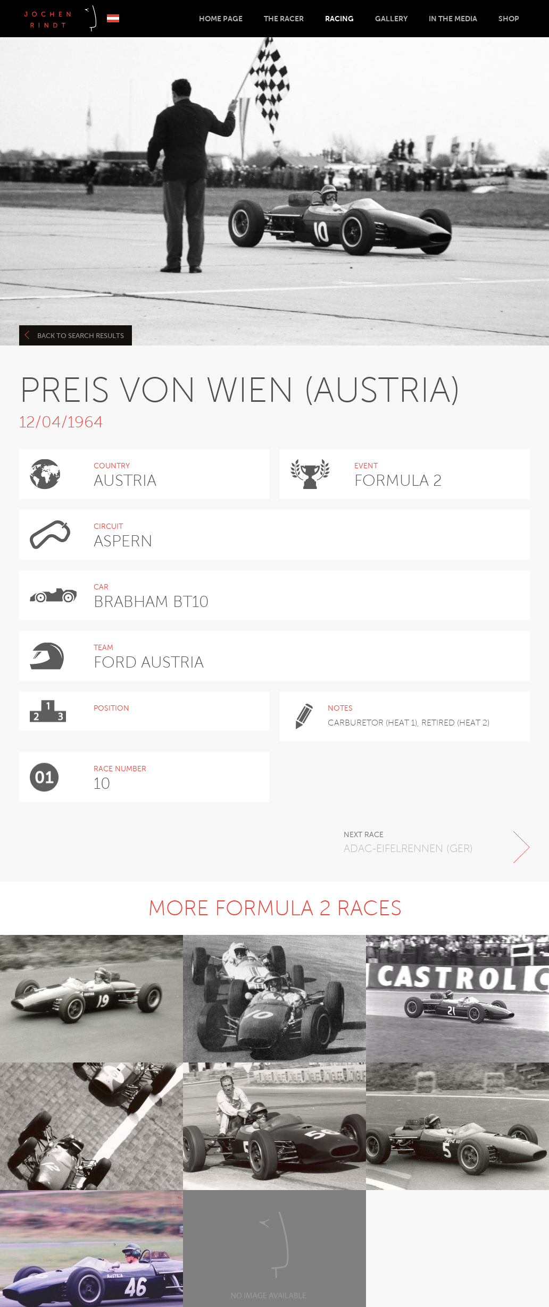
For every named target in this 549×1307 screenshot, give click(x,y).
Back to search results (74, 335)
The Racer (284, 18)
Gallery (391, 18)
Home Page (221, 18)
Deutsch (113, 18)
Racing (339, 18)
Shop (508, 18)
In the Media (453, 18)
